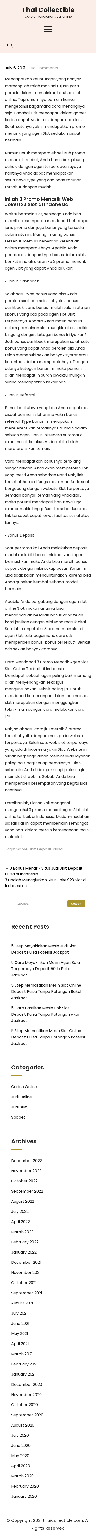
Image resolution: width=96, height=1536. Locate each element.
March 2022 (22, 1232)
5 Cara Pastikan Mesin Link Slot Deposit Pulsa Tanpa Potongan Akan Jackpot (45, 1014)
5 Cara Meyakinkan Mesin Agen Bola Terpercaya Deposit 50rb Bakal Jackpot (45, 969)
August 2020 (22, 1425)
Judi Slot (19, 1107)
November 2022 (26, 1171)
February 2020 (25, 1486)
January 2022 (24, 1252)
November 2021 (25, 1272)
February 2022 (25, 1242)
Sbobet (18, 1117)
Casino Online (24, 1087)
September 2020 (27, 1415)
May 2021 (19, 1333)
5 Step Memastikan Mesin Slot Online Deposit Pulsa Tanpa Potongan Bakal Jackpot (46, 991)
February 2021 (24, 1364)
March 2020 (22, 1476)
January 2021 (23, 1374)
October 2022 (24, 1181)
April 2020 (20, 1466)
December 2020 (26, 1384)
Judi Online (21, 1097)
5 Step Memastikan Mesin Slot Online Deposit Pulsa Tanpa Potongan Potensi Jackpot (48, 1037)
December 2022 (26, 1160)
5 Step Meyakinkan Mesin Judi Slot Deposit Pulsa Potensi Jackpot (43, 949)
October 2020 (24, 1405)
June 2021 (20, 1323)
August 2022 (22, 1201)
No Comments (44, 68)
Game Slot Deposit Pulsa (39, 849)
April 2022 (20, 1221)
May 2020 (20, 1455)
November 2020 (26, 1394)
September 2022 (27, 1191)
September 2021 (26, 1293)
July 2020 (20, 1435)
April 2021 (20, 1344)
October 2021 (24, 1283)
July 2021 (19, 1313)
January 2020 (24, 1496)
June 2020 (21, 1445)
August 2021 (22, 1303)
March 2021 (21, 1354)
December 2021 (26, 1262)
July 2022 (20, 1211)
